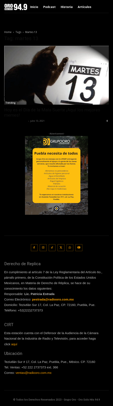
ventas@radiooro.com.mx (33, 372)
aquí (14, 344)
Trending (10, 102)
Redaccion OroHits (15, 120)
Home (8, 32)
